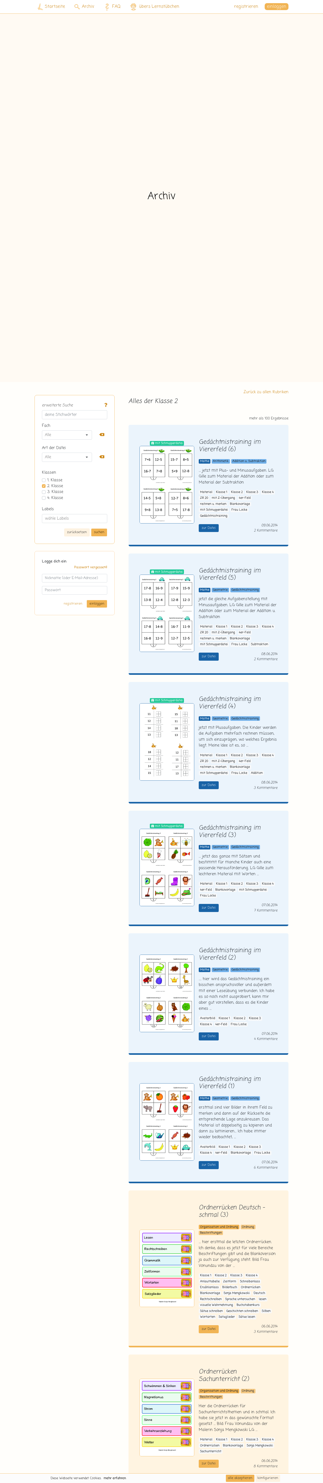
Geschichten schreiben (242, 1311)
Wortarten (207, 1317)
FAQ (112, 6)
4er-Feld (245, 498)
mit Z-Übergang (223, 498)
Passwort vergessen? (90, 567)
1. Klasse (54, 480)
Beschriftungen (211, 1233)
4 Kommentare (265, 1039)
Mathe (204, 461)
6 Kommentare (265, 1167)
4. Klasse (55, 498)
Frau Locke (239, 510)
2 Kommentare (265, 530)
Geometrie (220, 590)
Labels (48, 509)
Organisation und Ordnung (219, 1227)
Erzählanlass (209, 1287)
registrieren (246, 7)
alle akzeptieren (240, 1478)
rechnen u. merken (213, 504)
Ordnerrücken (250, 1287)
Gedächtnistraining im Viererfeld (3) (230, 832)
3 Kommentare (265, 787)
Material (206, 492)
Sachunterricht (210, 1451)
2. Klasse (55, 486)
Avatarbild (207, 1018)
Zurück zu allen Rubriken (266, 392)
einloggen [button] (276, 7)
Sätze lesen (247, 1317)
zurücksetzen (77, 532)
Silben (266, 1311)
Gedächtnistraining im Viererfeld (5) (230, 575)
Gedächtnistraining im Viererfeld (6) (230, 446)
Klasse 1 (221, 492)
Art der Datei (54, 448)
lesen (262, 1299)
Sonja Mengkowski (237, 1293)
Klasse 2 (237, 492)
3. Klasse (55, 492)
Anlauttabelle (210, 1281)
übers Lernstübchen (154, 7)
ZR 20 (204, 498)
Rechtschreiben (211, 1299)
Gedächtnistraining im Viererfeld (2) (230, 954)
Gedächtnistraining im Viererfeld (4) (230, 703)
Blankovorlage (240, 504)
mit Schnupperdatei (214, 510)
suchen (99, 532)
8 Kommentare (265, 1466)
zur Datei (209, 528)
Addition (257, 773)
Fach (46, 426)
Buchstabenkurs (248, 1305)
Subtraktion (259, 644)
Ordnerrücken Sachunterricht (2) (224, 1376)
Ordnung (248, 1227)
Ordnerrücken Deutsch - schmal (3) (232, 1211)
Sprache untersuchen (240, 1299)
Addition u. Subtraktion (248, 461)
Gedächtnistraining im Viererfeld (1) (230, 1083)
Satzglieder (227, 1317)
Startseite (51, 6)
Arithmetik (221, 461)
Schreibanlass (250, 1281)
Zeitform (229, 1281)
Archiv (84, 7)
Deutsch (259, 1293)
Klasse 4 (268, 492)
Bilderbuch (229, 1287)
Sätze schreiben (211, 1311)
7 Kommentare (265, 910)
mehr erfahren (115, 1478)
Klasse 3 (252, 492)
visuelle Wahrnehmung (216, 1305)
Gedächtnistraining (213, 516)
